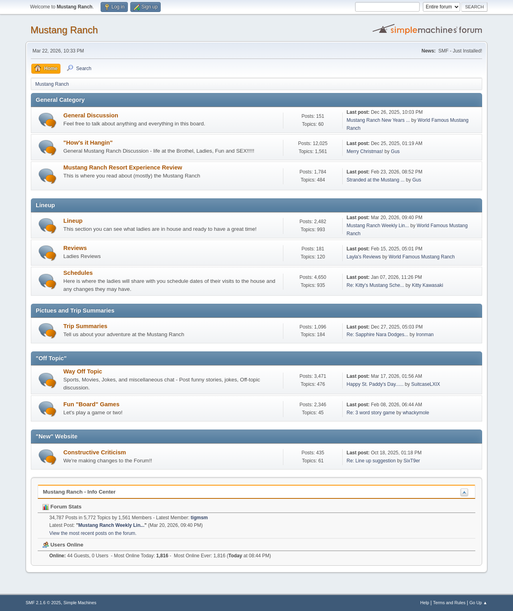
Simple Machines (79, 602)
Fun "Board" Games (91, 404)
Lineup (73, 221)
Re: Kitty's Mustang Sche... (375, 285)
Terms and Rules (449, 602)
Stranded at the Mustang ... (376, 180)
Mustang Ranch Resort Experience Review (122, 167)
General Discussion (90, 115)
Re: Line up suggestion (371, 461)
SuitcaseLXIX (425, 384)
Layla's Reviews (364, 257)
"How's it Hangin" (88, 142)
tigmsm (199, 517)
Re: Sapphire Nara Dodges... (377, 334)
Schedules (78, 273)
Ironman (425, 334)
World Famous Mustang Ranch (422, 257)
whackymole (416, 412)
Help (424, 602)
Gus (395, 151)
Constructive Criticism (94, 452)
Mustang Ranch (64, 29)
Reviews (75, 248)
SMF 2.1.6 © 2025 (43, 602)
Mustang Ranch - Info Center (79, 492)
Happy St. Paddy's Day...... (375, 384)
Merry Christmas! (365, 151)
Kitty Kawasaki (427, 285)
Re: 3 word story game (371, 412)
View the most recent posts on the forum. (93, 533)
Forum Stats (61, 507)
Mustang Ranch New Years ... (378, 120)
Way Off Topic (82, 371)
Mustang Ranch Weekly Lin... (378, 225)
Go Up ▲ (478, 602)
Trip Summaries (85, 326)
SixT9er (412, 461)
